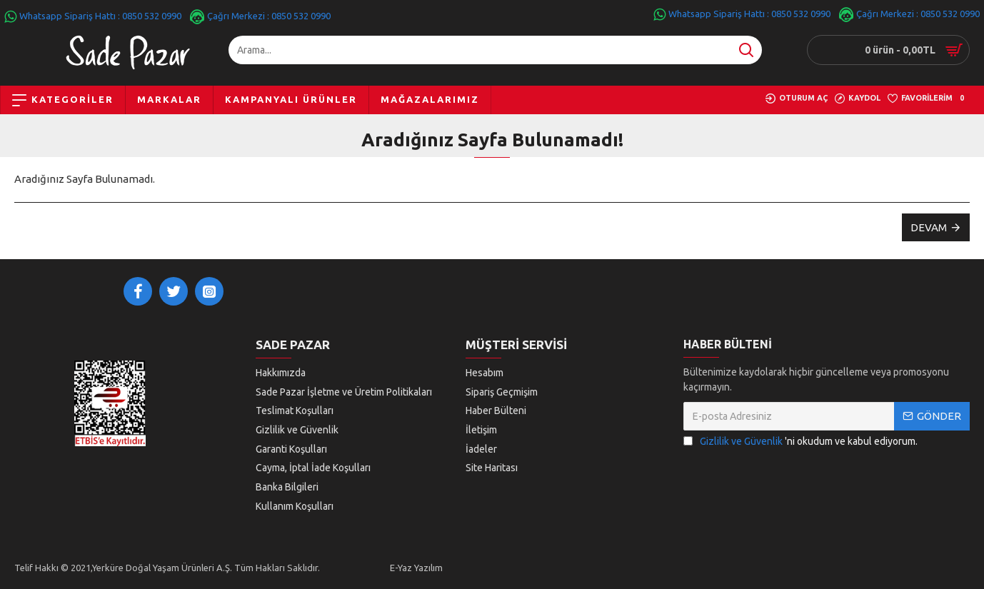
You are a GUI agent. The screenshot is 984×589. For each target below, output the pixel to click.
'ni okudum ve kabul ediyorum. (800, 445)
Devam (928, 227)
